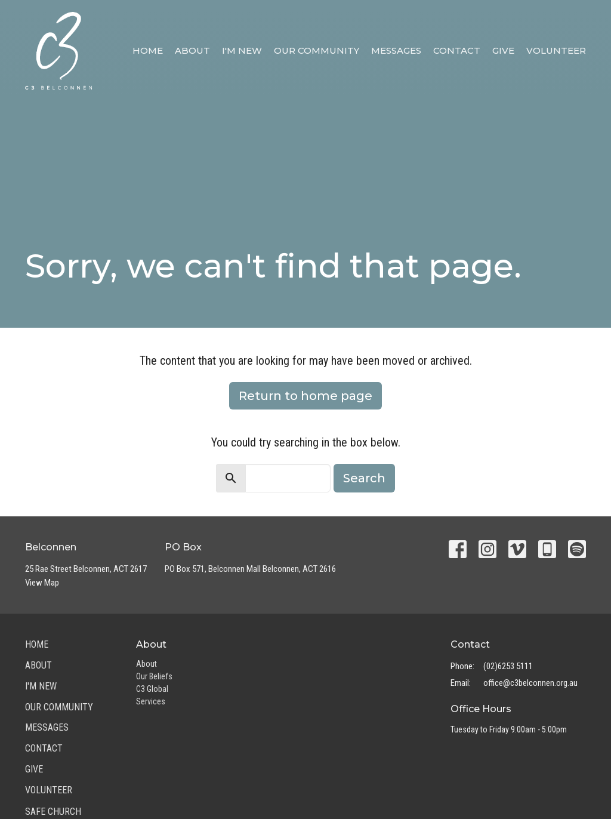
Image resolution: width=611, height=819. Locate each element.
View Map (42, 582)
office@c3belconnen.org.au (530, 683)
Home (147, 50)
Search (364, 478)
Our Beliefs (154, 676)
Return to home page (305, 396)
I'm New (242, 50)
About (192, 50)
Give (503, 50)
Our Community (316, 50)
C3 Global (152, 689)
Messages (396, 50)
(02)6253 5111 (508, 666)
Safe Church (53, 811)
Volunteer (556, 50)
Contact (456, 50)
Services (150, 701)
